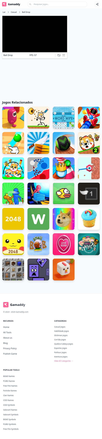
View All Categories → (63, 361)
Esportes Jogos (60, 348)
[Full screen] (63, 55)
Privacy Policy (10, 348)
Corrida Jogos (60, 339)
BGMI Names (9, 376)
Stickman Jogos (60, 335)
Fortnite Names (10, 390)
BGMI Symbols (9, 419)
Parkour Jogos (60, 352)
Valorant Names (10, 409)
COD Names (8, 400)
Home (6, 327)
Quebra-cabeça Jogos (63, 344)
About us (7, 337)
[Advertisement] (85, 26)
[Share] (97, 4)
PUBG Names (9, 381)
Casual (14, 12)
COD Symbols (9, 405)
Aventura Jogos (60, 356)
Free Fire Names (10, 386)
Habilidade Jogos (61, 331)
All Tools (7, 332)
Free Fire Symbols (10, 429)
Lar (4, 12)
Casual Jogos (59, 326)
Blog (5, 343)
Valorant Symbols (10, 414)
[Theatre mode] (58, 55)
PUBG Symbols (9, 424)
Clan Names (8, 395)
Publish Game (10, 353)
